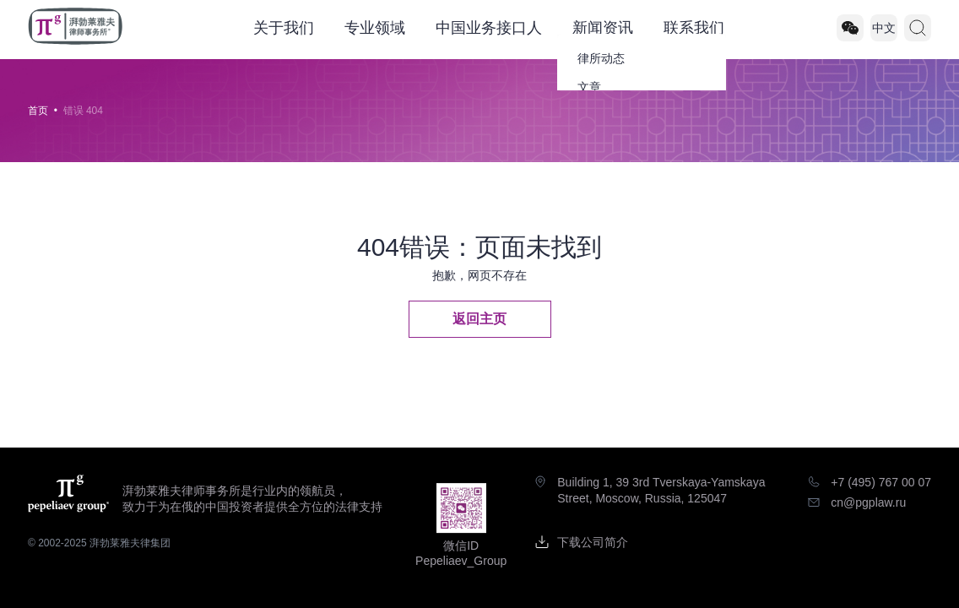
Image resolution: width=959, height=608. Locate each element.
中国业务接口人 (489, 27)
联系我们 (694, 27)
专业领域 (374, 27)
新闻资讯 (602, 27)
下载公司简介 (592, 542)
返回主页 (479, 319)
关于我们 (283, 27)
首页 (38, 111)
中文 (884, 28)
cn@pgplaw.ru (868, 502)
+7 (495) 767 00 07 (881, 482)
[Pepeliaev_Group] (850, 27)
